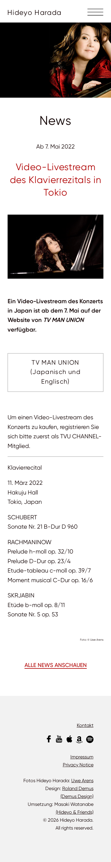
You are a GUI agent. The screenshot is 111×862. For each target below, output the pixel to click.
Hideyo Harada (34, 12)
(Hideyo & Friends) (74, 812)
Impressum (81, 757)
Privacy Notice (78, 765)
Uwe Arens (82, 780)
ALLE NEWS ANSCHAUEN (56, 665)
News (55, 120)
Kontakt (85, 725)
